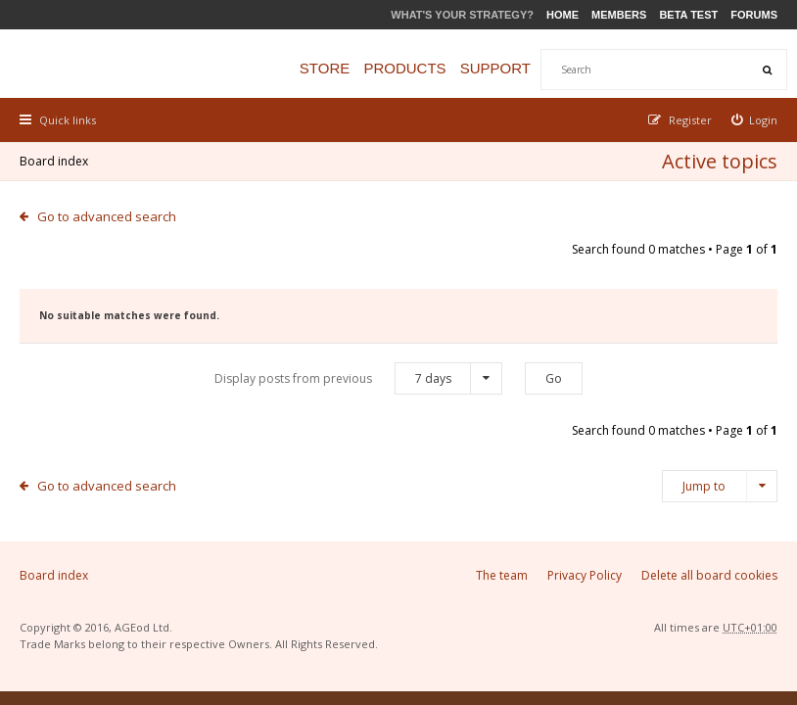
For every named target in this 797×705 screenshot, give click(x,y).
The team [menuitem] (502, 575)
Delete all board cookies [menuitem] (709, 575)
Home (562, 15)
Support (495, 68)
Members (618, 15)
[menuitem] (754, 120)
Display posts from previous (358, 378)
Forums (753, 15)
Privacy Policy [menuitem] (584, 575)
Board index (54, 161)
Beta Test (688, 15)
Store (325, 68)
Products (404, 68)
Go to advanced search (106, 216)
